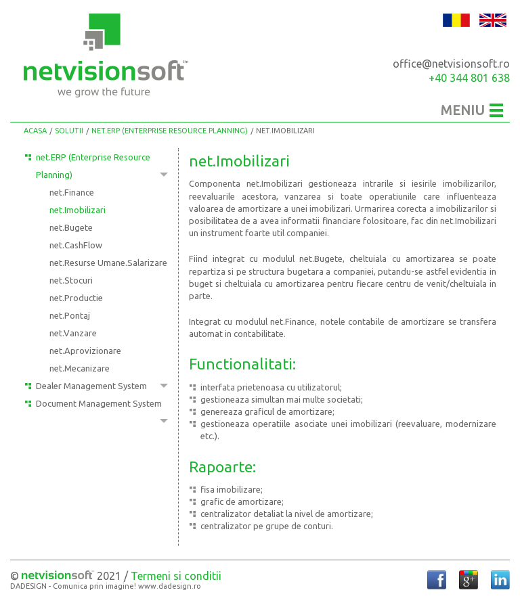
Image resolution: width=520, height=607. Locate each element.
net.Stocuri (71, 280)
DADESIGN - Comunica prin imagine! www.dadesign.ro (105, 586)
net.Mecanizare (79, 368)
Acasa (35, 131)
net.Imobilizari (285, 131)
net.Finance (71, 192)
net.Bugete (71, 227)
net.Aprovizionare (85, 350)
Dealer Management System (91, 385)
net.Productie (76, 297)
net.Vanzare (73, 333)
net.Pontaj (69, 315)
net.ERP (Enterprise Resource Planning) (169, 131)
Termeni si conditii (176, 576)
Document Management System (99, 403)
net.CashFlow (75, 245)
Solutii (69, 131)
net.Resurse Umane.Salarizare (108, 262)
